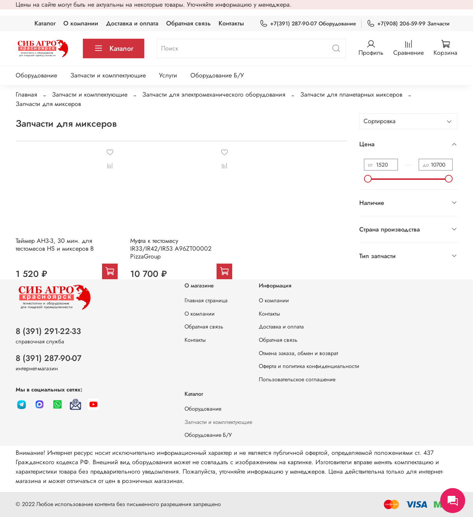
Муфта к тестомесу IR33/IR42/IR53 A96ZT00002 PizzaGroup (170, 248)
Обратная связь (188, 23)
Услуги (168, 75)
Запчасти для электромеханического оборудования (213, 94)
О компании (80, 23)
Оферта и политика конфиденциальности (309, 366)
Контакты (231, 23)
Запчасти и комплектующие (108, 75)
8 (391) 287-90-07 (49, 358)
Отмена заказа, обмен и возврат (298, 353)
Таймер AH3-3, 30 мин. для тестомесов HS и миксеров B (55, 244)
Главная (26, 94)
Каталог (45, 23)
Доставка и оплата (132, 23)
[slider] (368, 179)
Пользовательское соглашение (297, 379)
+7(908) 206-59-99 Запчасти (408, 24)
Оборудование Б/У (217, 75)
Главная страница (206, 300)
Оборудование (36, 75)
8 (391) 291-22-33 (48, 331)
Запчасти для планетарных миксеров (351, 94)
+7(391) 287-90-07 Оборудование (308, 24)
